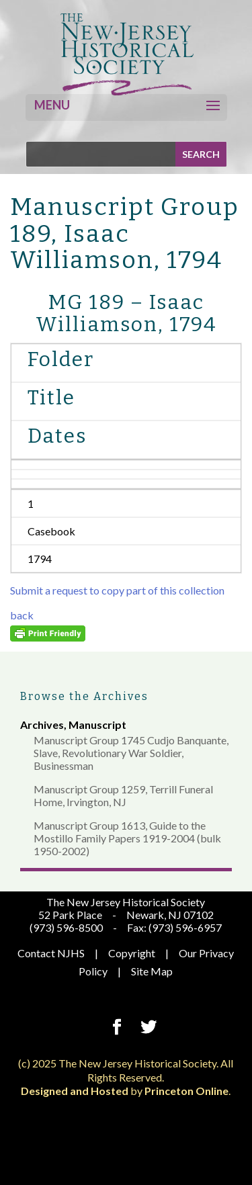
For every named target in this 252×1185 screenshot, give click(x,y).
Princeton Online (186, 1090)
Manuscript (97, 724)
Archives (42, 724)
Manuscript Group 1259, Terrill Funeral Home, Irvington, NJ (123, 795)
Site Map (152, 971)
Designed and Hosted (74, 1090)
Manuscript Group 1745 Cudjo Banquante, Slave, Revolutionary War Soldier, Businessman (131, 753)
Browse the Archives (84, 696)
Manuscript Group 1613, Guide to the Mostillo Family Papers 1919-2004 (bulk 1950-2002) (127, 838)
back (22, 615)
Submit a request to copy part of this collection (117, 590)
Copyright (131, 953)
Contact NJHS (51, 953)
